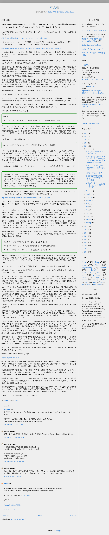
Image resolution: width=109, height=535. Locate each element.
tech (104, 280)
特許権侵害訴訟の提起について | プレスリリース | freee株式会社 (25, 38)
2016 (86, 146)
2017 (86, 143)
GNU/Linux (86, 272)
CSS (101, 282)
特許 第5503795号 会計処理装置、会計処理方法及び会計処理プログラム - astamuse (31, 48)
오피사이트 (26, 495)
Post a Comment (9, 510)
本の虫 (54, 7)
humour (103, 267)
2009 (86, 246)
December (89, 149)
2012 (86, 236)
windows (96, 275)
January (89, 222)
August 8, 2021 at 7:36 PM (12, 505)
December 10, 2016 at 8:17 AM (14, 461)
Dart (83, 284)
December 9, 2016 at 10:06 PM (14, 437)
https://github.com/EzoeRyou (91, 91)
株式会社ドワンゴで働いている (93, 79)
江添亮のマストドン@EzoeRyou (93, 93)
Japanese (84, 280)
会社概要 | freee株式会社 (10, 357)
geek (94, 284)
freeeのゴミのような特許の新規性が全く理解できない (95, 167)
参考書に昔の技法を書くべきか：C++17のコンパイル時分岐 (95, 178)
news (84, 265)
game (84, 277)
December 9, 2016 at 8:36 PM (13, 424)
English (97, 277)
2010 (86, 242)
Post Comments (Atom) (18, 519)
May (87, 210)
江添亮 (86, 65)
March (88, 216)
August (88, 200)
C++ (84, 262)
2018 (86, 140)
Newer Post (6, 515)
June (87, 207)
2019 (86, 136)
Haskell (100, 284)
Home (40, 515)
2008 (86, 249)
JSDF (86, 282)
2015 (86, 226)
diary (96, 262)
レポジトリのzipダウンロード (92, 49)
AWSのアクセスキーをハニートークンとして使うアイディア (95, 185)
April (88, 213)
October (89, 194)
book (83, 275)
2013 (86, 233)
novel (89, 284)
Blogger (58, 531)
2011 (86, 239)
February (89, 219)
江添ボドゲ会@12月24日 (94, 173)
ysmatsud (7, 409)
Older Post (73, 515)
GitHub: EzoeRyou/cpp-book (91, 45)
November (89, 191)
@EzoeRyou (69, 12)
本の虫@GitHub (59, 12)
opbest (6, 483)
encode (94, 282)
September (89, 197)
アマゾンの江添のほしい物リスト (94, 30)
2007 (86, 252)
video (99, 272)
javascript (95, 280)
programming (87, 267)
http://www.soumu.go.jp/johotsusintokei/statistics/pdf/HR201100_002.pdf (26, 198)
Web (97, 265)
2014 (86, 230)
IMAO (17, 400)
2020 (86, 133)
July (87, 203)
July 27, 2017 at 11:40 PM (12, 476)
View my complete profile (90, 123)
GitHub (50, 12)
